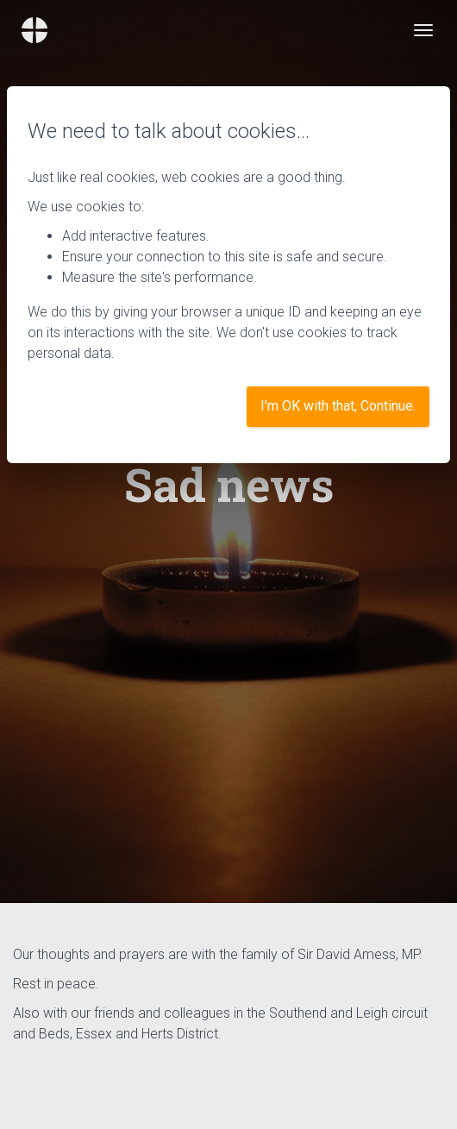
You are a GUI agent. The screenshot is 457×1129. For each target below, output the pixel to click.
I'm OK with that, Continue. (338, 406)
